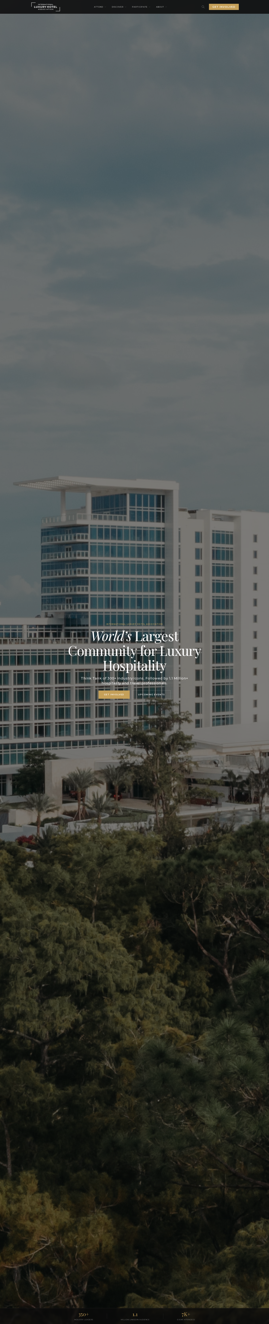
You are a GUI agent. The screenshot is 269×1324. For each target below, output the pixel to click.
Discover (119, 7)
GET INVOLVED (114, 694)
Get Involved (223, 6)
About (161, 7)
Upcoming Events (151, 694)
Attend (100, 7)
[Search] (203, 7)
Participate (141, 7)
